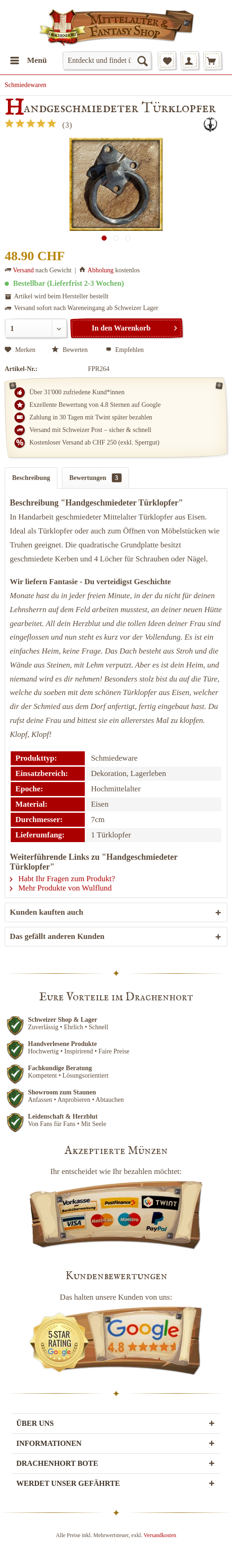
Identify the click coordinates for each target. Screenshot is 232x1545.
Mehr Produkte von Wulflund (61, 888)
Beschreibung (31, 477)
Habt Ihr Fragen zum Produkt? (62, 878)
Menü (28, 59)
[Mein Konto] (189, 60)
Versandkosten (159, 1535)
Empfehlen (125, 349)
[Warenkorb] (212, 60)
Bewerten (70, 349)
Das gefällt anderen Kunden (57, 936)
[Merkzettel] (166, 60)
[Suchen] (142, 60)
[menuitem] (28, 60)
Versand (23, 270)
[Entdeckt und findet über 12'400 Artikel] (106, 60)
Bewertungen (95, 477)
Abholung (101, 270)
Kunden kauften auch (46, 912)
